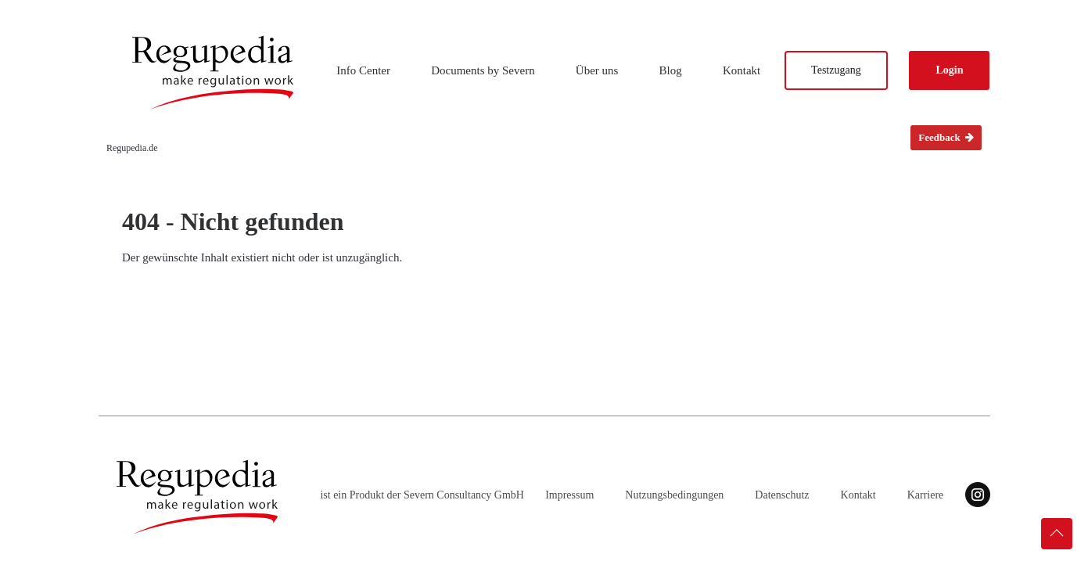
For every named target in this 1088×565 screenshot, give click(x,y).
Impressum (569, 495)
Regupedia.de (132, 147)
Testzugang (836, 70)
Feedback (946, 137)
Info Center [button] (363, 70)
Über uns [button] (597, 70)
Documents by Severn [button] (482, 70)
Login (949, 70)
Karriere (925, 495)
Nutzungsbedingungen (674, 495)
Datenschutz (782, 495)
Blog (670, 70)
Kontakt (741, 70)
